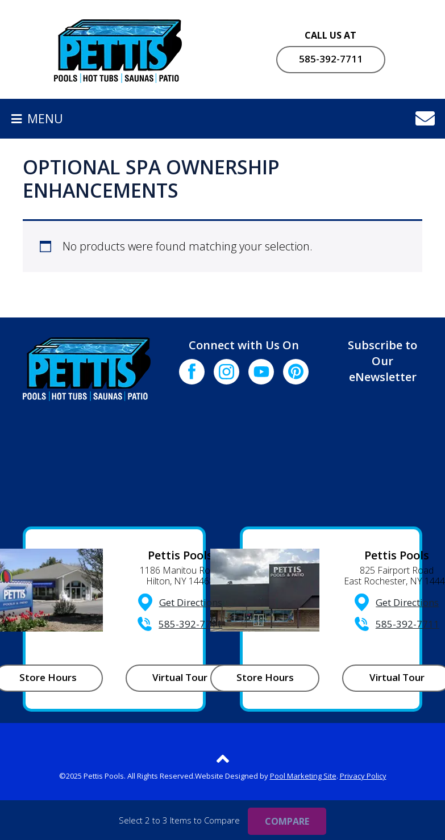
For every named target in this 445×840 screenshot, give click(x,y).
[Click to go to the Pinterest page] (296, 372)
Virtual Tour (179, 677)
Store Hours (265, 677)
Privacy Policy (363, 776)
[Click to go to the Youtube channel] (261, 372)
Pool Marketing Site (303, 776)
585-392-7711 (331, 58)
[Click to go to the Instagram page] (226, 372)
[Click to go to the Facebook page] (192, 372)
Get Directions (190, 602)
